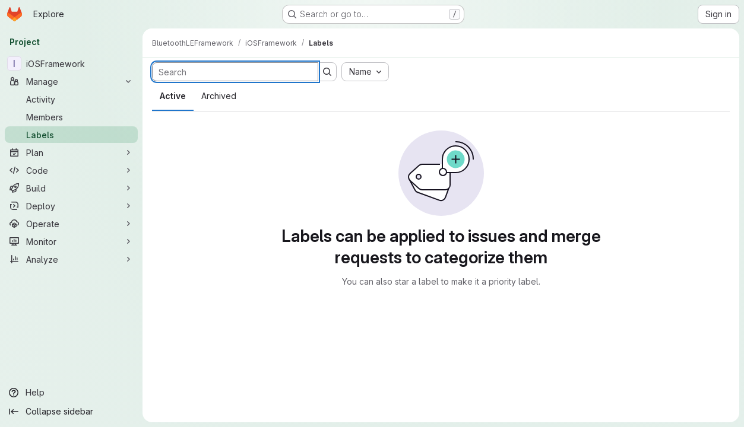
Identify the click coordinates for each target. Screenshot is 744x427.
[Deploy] (71, 205)
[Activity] (71, 99)
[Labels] (71, 134)
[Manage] (71, 81)
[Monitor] (71, 241)
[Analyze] (71, 259)
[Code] (71, 170)
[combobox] (365, 71)
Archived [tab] (218, 96)
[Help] (71, 392)
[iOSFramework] (71, 63)
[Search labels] (235, 71)
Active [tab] (173, 96)
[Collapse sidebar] (71, 411)
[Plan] (71, 152)
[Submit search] (327, 71)
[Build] (71, 188)
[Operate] (71, 223)
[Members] (71, 117)
